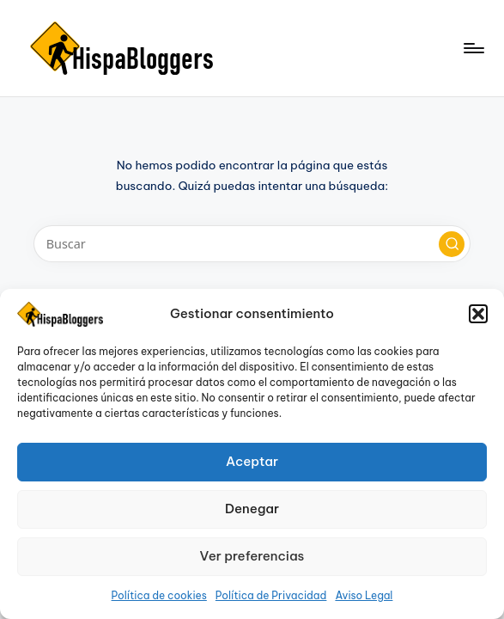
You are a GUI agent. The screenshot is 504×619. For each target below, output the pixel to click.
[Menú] (473, 48)
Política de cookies (159, 595)
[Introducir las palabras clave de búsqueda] (252, 243)
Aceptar (252, 461)
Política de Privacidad (271, 595)
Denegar (252, 508)
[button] (478, 313)
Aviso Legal (363, 595)
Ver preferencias (252, 556)
